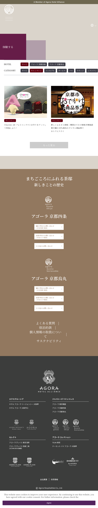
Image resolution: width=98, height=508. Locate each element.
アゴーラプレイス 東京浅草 (19, 442)
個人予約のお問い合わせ (48, 227)
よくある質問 (45, 323)
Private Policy (85, 497)
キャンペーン (36, 70)
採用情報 (54, 479)
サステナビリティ (49, 341)
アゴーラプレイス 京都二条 (27, 447)
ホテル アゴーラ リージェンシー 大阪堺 (24, 404)
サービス (61, 70)
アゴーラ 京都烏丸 (57, 64)
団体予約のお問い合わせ (48, 236)
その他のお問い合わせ (44, 246)
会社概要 (43, 479)
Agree (49, 503)
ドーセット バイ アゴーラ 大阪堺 (64, 446)
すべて (24, 64)
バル (71, 70)
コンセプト (50, 70)
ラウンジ (80, 70)
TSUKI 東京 (56, 442)
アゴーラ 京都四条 (38, 64)
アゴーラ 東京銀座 (59, 404)
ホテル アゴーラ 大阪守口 (18, 408)
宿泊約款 (45, 327)
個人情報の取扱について (45, 334)
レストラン (92, 70)
